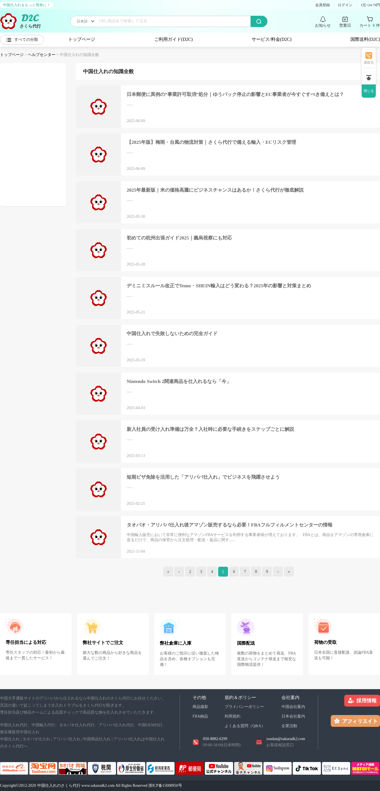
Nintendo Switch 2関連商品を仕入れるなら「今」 (179, 381)
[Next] (278, 572)
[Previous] (179, 572)
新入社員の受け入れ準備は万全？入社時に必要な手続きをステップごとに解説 (210, 429)
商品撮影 (200, 707)
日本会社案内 (293, 716)
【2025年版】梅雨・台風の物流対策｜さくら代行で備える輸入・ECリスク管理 (211, 142)
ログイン (345, 5)
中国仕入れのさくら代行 (59, 785)
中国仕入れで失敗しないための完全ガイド (172, 333)
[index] (168, 572)
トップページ (81, 39)
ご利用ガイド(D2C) (173, 39)
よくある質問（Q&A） (245, 726)
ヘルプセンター (41, 55)
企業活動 (289, 726)
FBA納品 (200, 716)
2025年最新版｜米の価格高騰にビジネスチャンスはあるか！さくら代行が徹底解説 (215, 190)
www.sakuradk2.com (98, 785)
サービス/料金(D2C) (271, 39)
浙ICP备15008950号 (165, 785)
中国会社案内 (293, 707)
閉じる (369, 91)
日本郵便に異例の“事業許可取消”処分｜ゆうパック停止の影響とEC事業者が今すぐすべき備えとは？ (235, 94)
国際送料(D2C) (365, 39)
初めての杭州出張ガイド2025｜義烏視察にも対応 (179, 238)
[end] (289, 572)
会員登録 (322, 5)
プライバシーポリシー (244, 707)
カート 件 (369, 25)
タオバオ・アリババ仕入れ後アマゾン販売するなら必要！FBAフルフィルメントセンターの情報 (229, 525)
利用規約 (232, 716)
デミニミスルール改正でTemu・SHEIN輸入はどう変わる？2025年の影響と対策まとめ (219, 285)
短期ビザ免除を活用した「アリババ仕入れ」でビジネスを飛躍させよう (203, 477)
